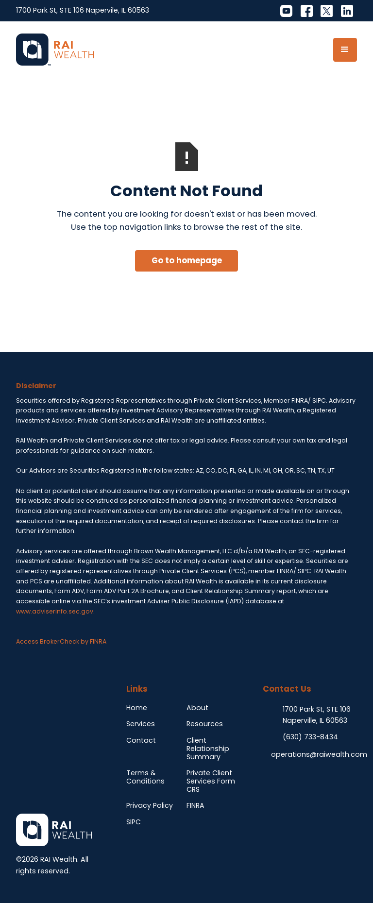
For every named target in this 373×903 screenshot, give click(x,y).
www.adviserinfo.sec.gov (54, 611)
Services (140, 724)
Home (136, 708)
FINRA (195, 805)
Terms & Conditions (145, 777)
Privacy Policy (149, 805)
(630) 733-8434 (310, 737)
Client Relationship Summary (207, 748)
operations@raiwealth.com (319, 754)
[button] (345, 50)
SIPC (133, 822)
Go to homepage (187, 260)
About (197, 708)
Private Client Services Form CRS (210, 781)
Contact (141, 740)
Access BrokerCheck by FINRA (61, 641)
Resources (204, 724)
